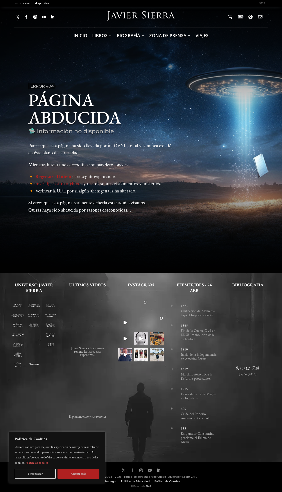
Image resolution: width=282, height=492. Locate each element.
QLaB (148, 486)
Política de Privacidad (135, 481)
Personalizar (35, 474)
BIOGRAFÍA (128, 35)
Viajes (202, 35)
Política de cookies (36, 463)
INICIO (80, 35)
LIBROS (100, 35)
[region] (57, 457)
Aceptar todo (78, 474)
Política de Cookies (167, 481)
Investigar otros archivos (58, 187)
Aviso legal (109, 481)
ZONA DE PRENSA (167, 35)
